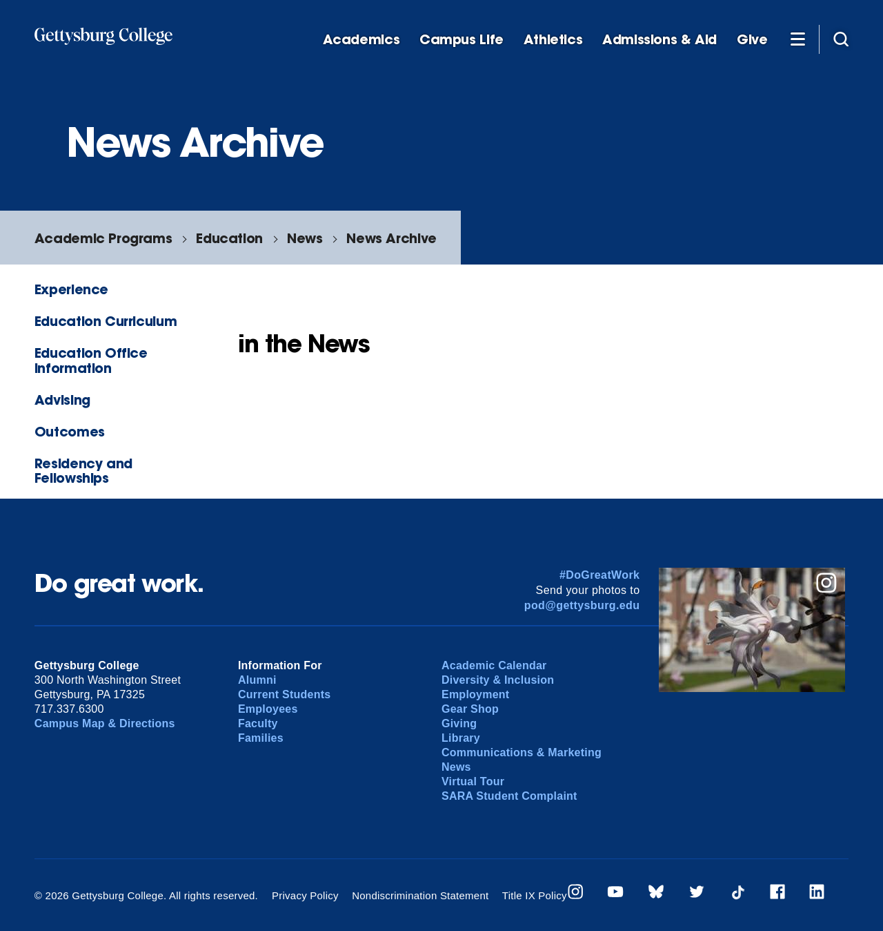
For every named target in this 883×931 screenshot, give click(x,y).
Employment (475, 694)
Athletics (553, 40)
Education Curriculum (105, 321)
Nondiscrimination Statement (420, 895)
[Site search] (841, 38)
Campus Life (461, 40)
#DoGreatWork (599, 575)
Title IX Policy (534, 895)
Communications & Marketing (522, 752)
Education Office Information (91, 359)
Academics (361, 40)
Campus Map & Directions (104, 723)
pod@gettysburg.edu (582, 605)
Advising (62, 399)
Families (261, 738)
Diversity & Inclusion (498, 680)
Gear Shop (470, 709)
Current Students (284, 694)
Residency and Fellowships (83, 470)
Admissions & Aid (659, 40)
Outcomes (69, 431)
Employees (268, 709)
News (304, 238)
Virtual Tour (473, 781)
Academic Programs (103, 238)
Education (229, 238)
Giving (459, 723)
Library (461, 738)
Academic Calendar (494, 665)
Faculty (258, 723)
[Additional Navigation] (797, 38)
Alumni (257, 680)
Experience (71, 289)
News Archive (391, 238)
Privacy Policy (305, 895)
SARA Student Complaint (509, 796)
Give (752, 40)
